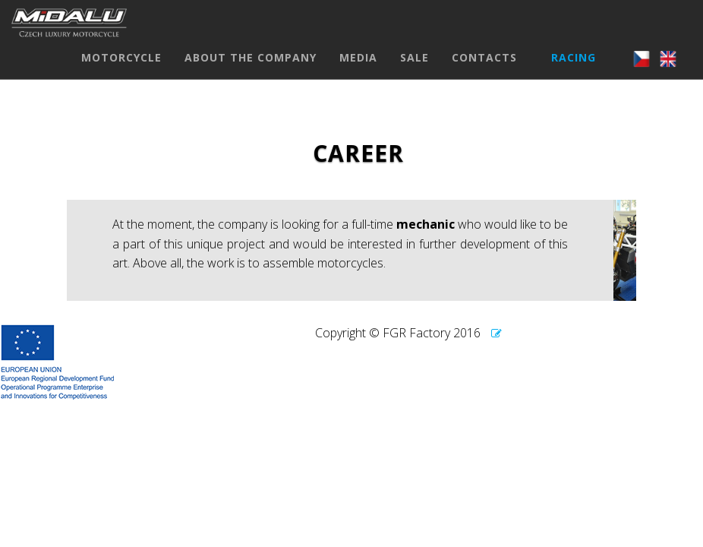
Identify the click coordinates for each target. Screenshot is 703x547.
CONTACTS (484, 72)
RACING (573, 72)
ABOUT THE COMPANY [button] (250, 72)
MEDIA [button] (358, 72)
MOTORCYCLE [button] (121, 72)
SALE (414, 72)
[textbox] (340, 250)
